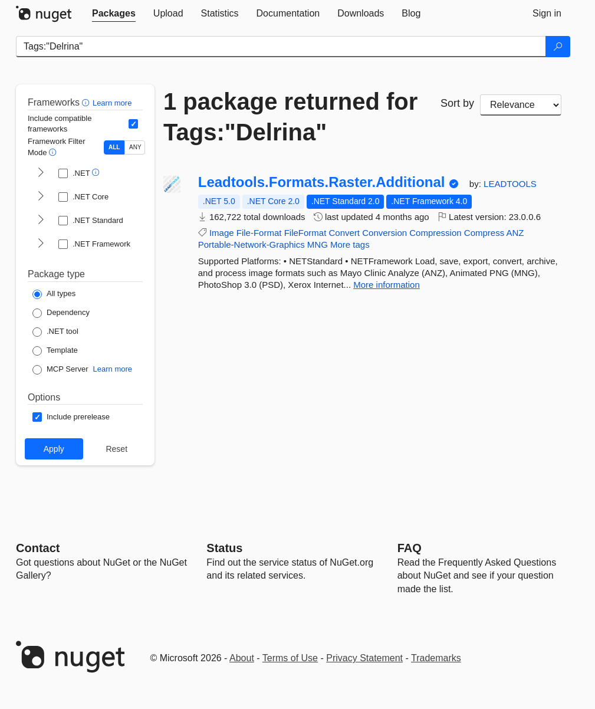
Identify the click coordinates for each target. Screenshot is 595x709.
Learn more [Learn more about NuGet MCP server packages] (112, 369)
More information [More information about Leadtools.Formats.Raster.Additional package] (386, 285)
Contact (38, 547)
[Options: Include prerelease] (71, 417)
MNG (317, 244)
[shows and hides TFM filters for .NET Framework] (41, 244)
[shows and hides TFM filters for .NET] (41, 173)
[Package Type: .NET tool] (55, 332)
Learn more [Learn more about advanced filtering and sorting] (112, 103)
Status (224, 547)
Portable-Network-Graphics (251, 244)
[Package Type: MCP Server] (60, 369)
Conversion (384, 233)
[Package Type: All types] (54, 294)
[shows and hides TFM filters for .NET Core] (41, 197)
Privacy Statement (364, 658)
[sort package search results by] (520, 105)
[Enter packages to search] (281, 46)
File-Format (259, 233)
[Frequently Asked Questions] (409, 547)
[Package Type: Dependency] (61, 313)
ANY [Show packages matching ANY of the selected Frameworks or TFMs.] (135, 147)
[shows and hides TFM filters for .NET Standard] (41, 220)
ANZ (515, 233)
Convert (344, 233)
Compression (435, 233)
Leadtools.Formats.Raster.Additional (321, 182)
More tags (350, 244)
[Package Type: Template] (55, 351)
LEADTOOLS (510, 184)
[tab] (113, 14)
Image (221, 233)
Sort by (457, 103)
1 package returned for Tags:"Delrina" (290, 116)
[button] (87, 102)
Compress (484, 233)
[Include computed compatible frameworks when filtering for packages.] (133, 123)
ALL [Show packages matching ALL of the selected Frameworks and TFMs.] (114, 147)
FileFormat (305, 233)
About (241, 658)
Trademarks (436, 658)
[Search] (557, 46)
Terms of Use (290, 658)
